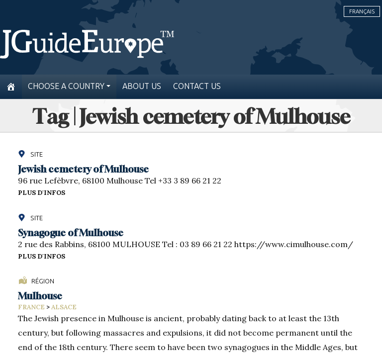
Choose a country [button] (66, 86)
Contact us (197, 86)
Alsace (64, 307)
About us (141, 86)
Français (362, 11)
